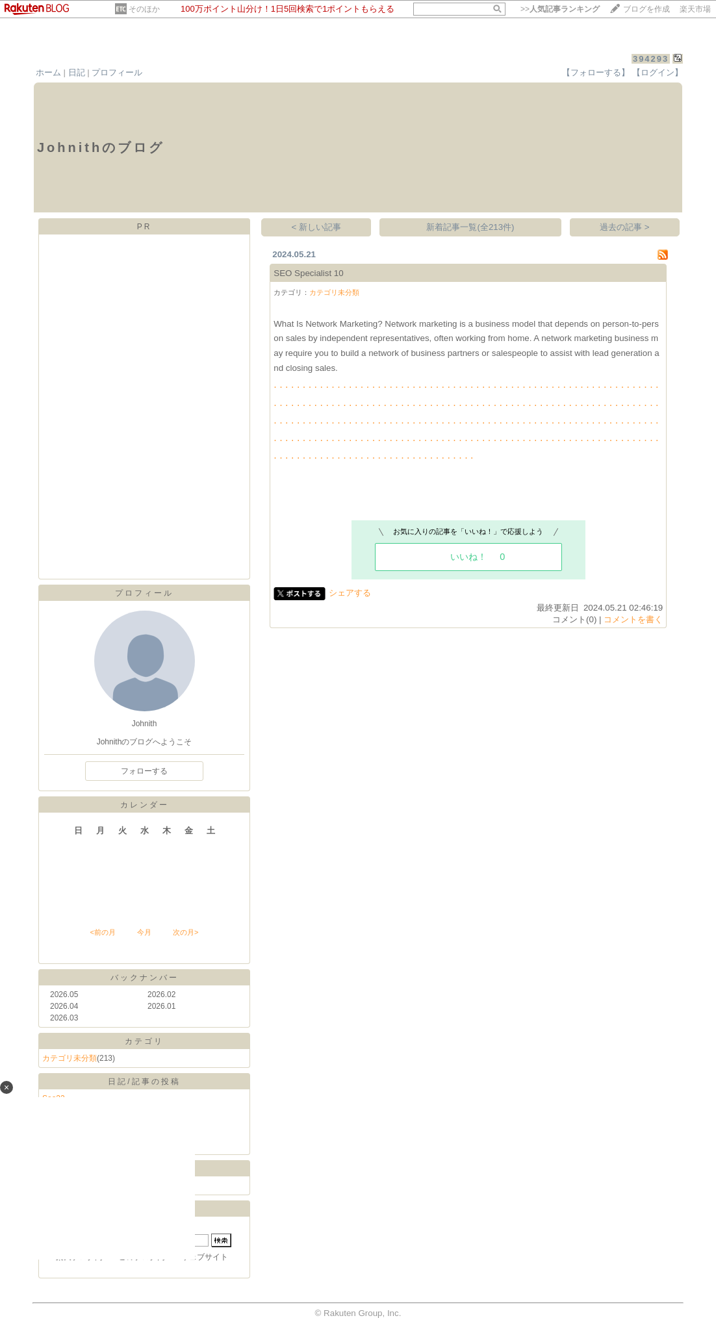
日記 (76, 72)
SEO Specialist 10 (308, 273)
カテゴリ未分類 (69, 1058)
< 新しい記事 (317, 227)
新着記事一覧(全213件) (470, 227)
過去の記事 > (625, 227)
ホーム (48, 72)
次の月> (185, 932)
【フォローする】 (596, 72)
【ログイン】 (657, 72)
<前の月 (102, 932)
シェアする (350, 593)
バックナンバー (144, 977)
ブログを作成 (646, 9)
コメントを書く (633, 619)
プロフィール (117, 72)
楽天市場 (695, 9)
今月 (144, 932)
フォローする (144, 771)
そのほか (144, 9)
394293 (651, 59)
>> (560, 9)
